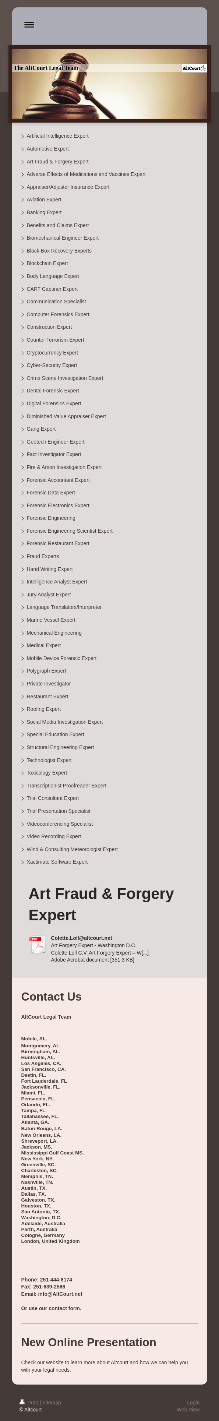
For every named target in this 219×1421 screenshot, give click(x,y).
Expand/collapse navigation (109, 24)
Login (193, 1403)
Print (30, 1403)
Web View (188, 1410)
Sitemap (51, 1403)
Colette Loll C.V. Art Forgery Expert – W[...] (100, 953)
